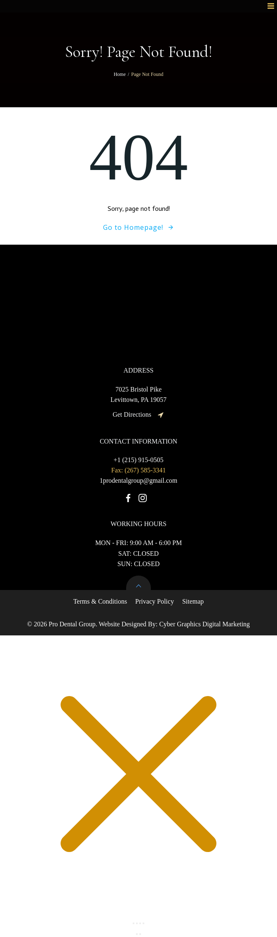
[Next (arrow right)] (140, 934)
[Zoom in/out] (133, 923)
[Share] (140, 923)
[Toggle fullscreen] (137, 923)
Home (120, 74)
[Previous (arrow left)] (137, 934)
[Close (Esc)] (143, 923)
